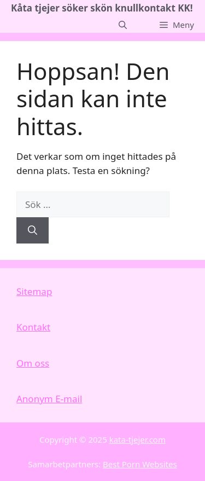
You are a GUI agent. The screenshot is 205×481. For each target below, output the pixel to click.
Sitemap (34, 291)
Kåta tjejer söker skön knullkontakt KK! (102, 8)
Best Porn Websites (140, 464)
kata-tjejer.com (137, 439)
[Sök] (32, 230)
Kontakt (33, 327)
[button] (122, 24)
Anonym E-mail (49, 398)
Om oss (32, 363)
